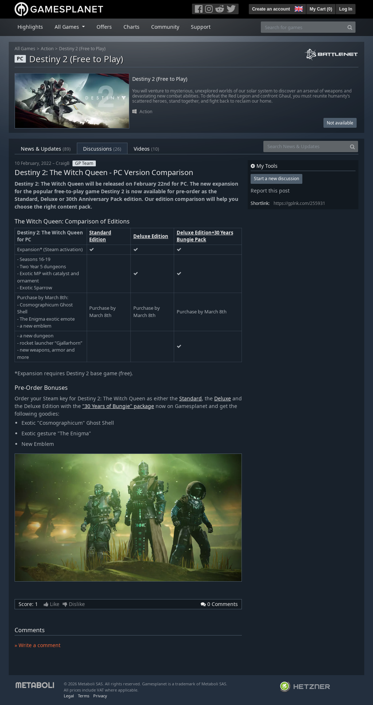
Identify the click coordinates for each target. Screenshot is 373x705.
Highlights (30, 26)
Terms (83, 695)
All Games (25, 48)
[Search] (350, 27)
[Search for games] (303, 27)
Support (201, 26)
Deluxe (222, 398)
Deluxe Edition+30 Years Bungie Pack (205, 236)
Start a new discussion (276, 178)
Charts (131, 26)
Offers (104, 26)
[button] (298, 8)
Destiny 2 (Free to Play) (82, 48)
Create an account (271, 9)
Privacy (100, 695)
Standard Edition (100, 236)
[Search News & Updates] (305, 146)
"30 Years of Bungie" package (118, 406)
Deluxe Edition (150, 236)
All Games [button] (68, 26)
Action (47, 48)
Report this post (270, 190)
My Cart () (321, 9)
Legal (69, 695)
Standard (190, 398)
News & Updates (46, 148)
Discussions (102, 148)
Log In (345, 9)
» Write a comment (37, 645)
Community (165, 26)
